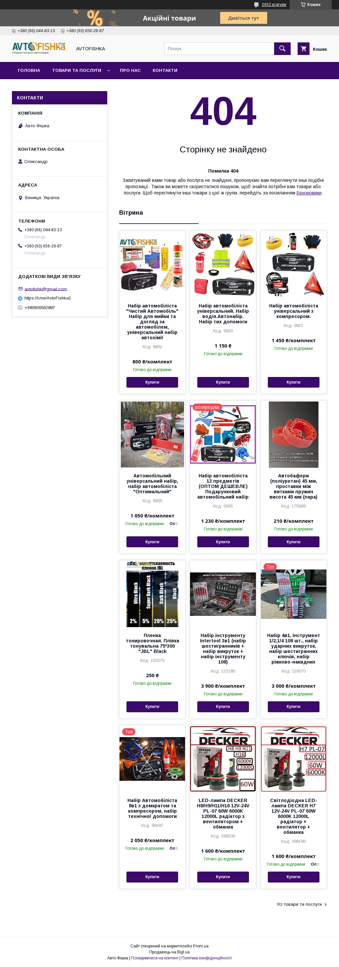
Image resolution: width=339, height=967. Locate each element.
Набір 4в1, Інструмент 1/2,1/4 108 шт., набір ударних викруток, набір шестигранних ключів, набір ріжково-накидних (293, 649)
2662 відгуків (274, 4)
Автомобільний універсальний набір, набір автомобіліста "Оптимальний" (152, 483)
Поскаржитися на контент (154, 958)
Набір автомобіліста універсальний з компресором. (293, 311)
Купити (152, 382)
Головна (29, 70)
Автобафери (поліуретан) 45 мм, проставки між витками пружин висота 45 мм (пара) (293, 486)
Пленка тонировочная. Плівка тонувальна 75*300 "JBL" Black (152, 643)
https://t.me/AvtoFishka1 (47, 297)
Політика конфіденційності (206, 958)
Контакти (165, 70)
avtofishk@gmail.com (45, 288)
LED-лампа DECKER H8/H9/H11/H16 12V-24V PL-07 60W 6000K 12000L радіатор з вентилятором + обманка (223, 814)
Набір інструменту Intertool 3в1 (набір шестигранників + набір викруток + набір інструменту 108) (223, 649)
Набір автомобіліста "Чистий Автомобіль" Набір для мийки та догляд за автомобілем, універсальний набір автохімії (152, 321)
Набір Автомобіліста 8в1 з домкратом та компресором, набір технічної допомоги (152, 808)
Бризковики (309, 192)
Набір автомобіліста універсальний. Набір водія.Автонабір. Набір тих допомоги (223, 313)
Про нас (130, 70)
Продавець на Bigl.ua (169, 952)
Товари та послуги (76, 70)
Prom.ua (201, 946)
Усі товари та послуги (299, 904)
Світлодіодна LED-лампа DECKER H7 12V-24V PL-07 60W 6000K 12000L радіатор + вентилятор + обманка (293, 816)
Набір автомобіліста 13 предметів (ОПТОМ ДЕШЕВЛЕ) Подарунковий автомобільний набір (223, 486)
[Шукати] (282, 48)
